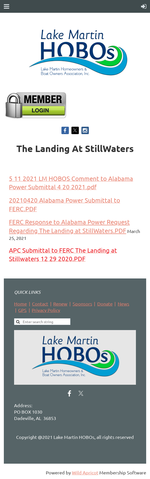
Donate (105, 303)
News (123, 303)
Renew (60, 303)
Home (20, 303)
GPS (22, 310)
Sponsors (82, 303)
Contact (40, 303)
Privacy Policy (46, 310)
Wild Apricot (85, 472)
